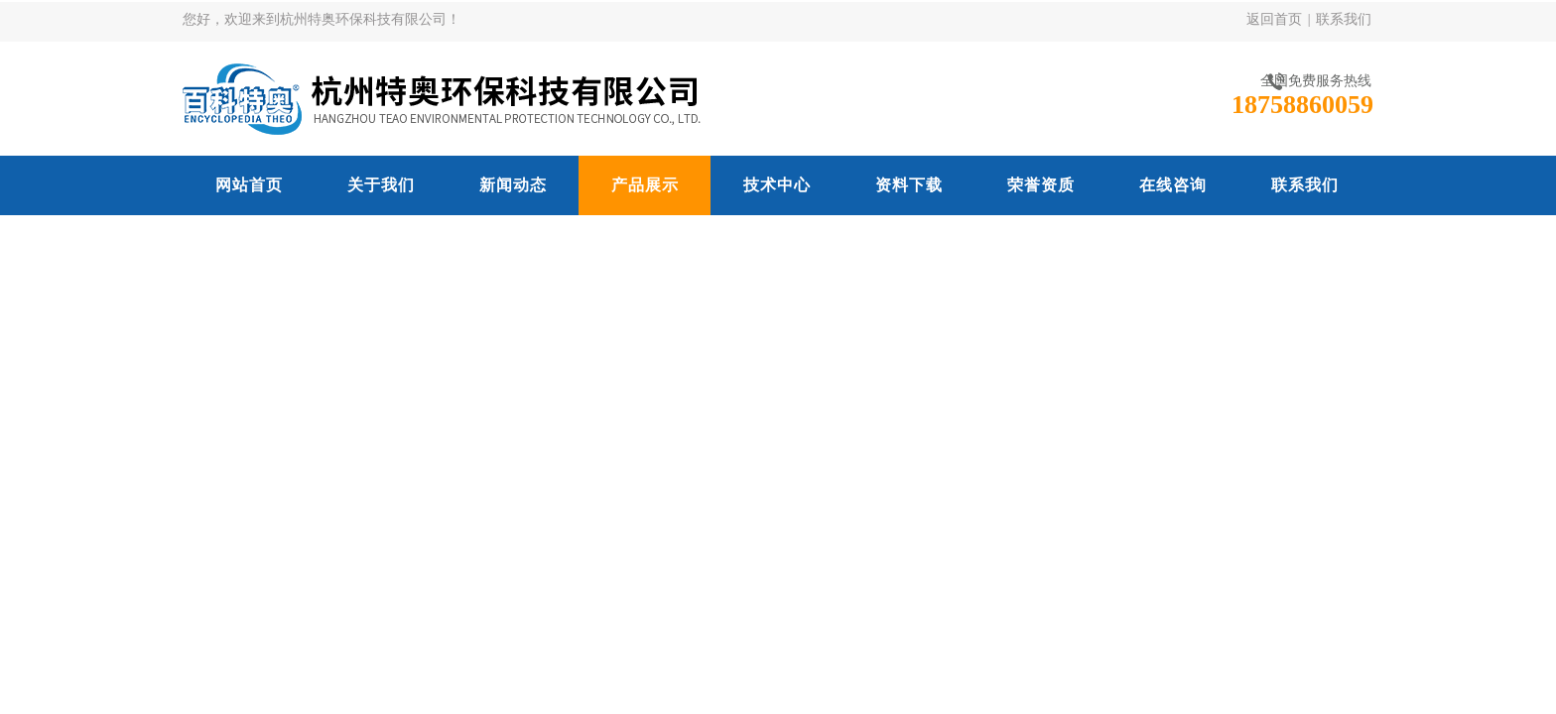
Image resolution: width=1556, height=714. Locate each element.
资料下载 (909, 185)
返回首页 (1274, 19)
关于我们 (381, 185)
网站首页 (249, 185)
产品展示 (645, 185)
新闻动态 (513, 185)
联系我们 (1343, 19)
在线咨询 (1173, 185)
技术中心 (777, 185)
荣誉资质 (1041, 185)
